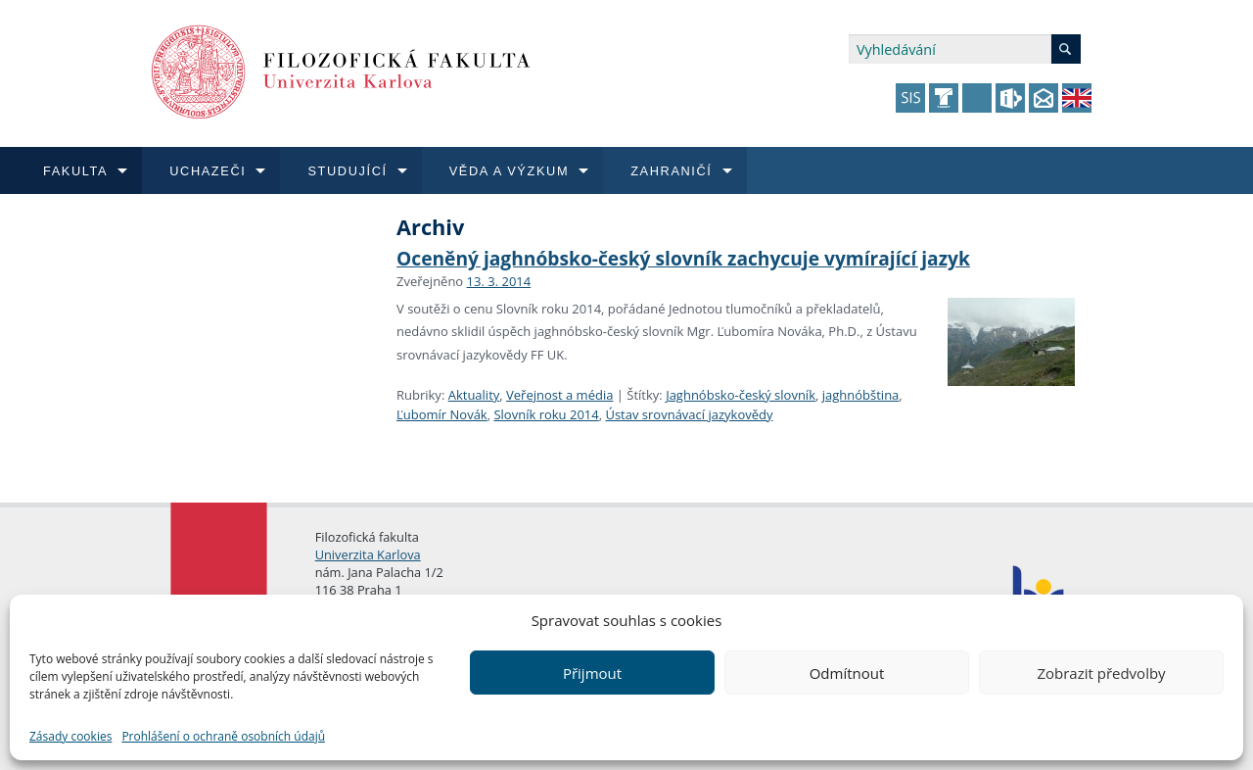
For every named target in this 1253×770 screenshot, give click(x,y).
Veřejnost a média (559, 395)
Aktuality (474, 395)
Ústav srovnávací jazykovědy (688, 414)
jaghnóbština (861, 395)
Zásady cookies (70, 736)
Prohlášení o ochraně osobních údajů (223, 736)
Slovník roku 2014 (545, 414)
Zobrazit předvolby (1101, 673)
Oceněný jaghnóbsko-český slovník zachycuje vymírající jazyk (683, 258)
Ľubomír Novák (441, 414)
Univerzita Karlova (368, 554)
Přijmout (592, 673)
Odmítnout (847, 673)
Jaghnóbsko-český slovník (740, 395)
